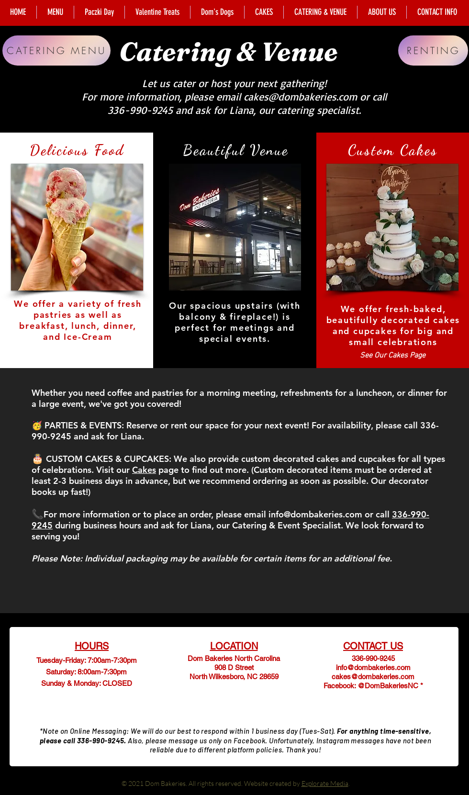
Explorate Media (325, 783)
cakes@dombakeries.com (300, 96)
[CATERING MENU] (56, 50)
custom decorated (277, 458)
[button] (77, 227)
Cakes (144, 469)
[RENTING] (433, 50)
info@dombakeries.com (315, 514)
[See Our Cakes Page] (392, 355)
